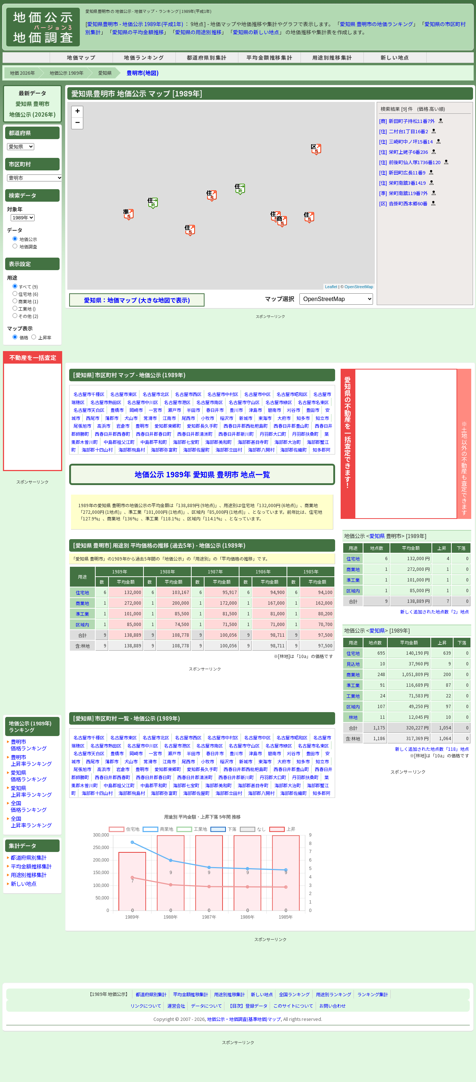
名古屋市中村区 (222, 394)
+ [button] (77, 111)
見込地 (353, 664)
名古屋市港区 (177, 402)
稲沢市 (226, 418)
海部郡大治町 (287, 442)
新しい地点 (395, 57)
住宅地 (82, 592)
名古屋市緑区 (279, 402)
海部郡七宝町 (186, 442)
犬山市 (131, 418)
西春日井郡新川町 (236, 434)
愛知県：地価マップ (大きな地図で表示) (137, 300)
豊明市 (142, 426)
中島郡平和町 (154, 442)
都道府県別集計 (207, 57)
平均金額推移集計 (269, 57)
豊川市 (236, 410)
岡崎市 (136, 410)
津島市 (255, 410)
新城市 (245, 418)
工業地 (353, 696)
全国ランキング (294, 994)
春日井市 (215, 410)
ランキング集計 (372, 994)
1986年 (263, 571)
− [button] (77, 123)
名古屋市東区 (123, 394)
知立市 (322, 418)
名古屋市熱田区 (105, 402)
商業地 (82, 603)
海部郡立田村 (229, 449)
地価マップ (81, 57)
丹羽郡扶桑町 (305, 434)
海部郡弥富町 (164, 449)
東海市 (264, 418)
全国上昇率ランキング (31, 821)
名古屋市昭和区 (292, 394)
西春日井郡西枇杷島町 (246, 426)
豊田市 (312, 410)
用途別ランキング (333, 994)
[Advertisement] (32, 597)
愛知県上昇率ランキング (31, 791)
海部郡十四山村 (97, 449)
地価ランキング (144, 57)
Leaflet (331, 286)
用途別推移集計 (332, 57)
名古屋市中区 (257, 394)
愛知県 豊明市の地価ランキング (376, 24)
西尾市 (92, 418)
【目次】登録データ (247, 1006)
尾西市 (188, 418)
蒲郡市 (111, 418)
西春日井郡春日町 (153, 434)
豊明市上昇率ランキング (31, 760)
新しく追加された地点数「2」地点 (434, 611)
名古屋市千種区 (89, 394)
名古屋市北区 (156, 394)
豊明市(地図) (143, 73)
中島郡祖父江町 (119, 442)
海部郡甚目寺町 (253, 442)
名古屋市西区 (188, 394)
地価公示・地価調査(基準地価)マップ (244, 1019)
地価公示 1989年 (66, 73)
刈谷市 (293, 410)
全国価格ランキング (29, 806)
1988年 (167, 571)
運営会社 (176, 1006)
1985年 (310, 571)
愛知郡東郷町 (167, 426)
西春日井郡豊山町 (291, 426)
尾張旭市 (82, 426)
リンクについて (145, 1006)
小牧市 (207, 418)
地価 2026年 (22, 73)
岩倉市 (122, 426)
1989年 (119, 571)
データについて (206, 1006)
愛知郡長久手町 (202, 426)
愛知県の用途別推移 (198, 32)
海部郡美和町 (218, 442)
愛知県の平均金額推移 (138, 32)
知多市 (303, 418)
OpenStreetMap (359, 286)
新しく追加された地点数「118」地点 (432, 749)
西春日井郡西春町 (112, 434)
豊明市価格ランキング (29, 745)
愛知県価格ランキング (29, 775)
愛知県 (104, 73)
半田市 (193, 410)
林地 (353, 717)
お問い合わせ (332, 1006)
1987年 (215, 571)
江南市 (169, 418)
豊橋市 (117, 410)
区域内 (82, 624)
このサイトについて (293, 1006)
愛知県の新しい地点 (256, 32)
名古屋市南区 (209, 402)
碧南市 (274, 410)
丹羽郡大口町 (273, 434)
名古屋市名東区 (313, 402)
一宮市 (155, 410)
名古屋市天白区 (89, 410)
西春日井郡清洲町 (195, 434)
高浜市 (103, 426)
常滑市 (150, 418)
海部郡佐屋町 (196, 449)
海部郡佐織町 (293, 449)
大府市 (284, 418)
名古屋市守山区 (244, 402)
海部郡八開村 (261, 449)
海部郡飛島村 (131, 449)
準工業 (82, 614)
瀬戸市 (174, 410)
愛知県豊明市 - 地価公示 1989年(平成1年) (135, 24)
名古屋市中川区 (142, 402)
